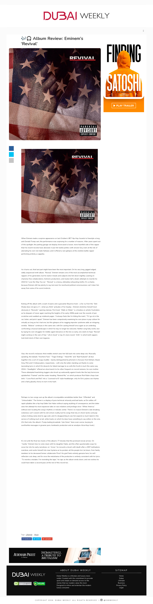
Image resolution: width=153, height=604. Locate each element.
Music (36, 535)
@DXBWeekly (109, 600)
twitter (37, 539)
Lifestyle (29, 535)
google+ (47, 539)
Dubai (121, 578)
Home (121, 576)
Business (121, 583)
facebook (27, 539)
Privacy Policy (121, 585)
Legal (121, 588)
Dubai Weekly (63, 600)
